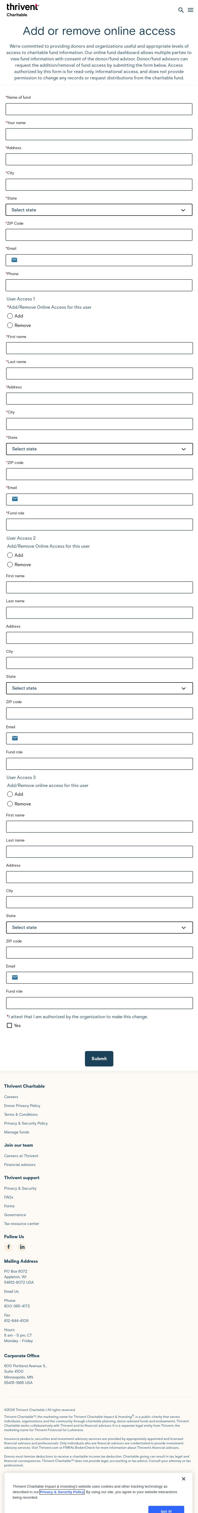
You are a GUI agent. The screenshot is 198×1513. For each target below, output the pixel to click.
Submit (99, 1058)
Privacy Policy (14, 1478)
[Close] (184, 1506)
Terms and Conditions (46, 1474)
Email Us (11, 1291)
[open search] (181, 9)
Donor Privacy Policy (43, 1478)
